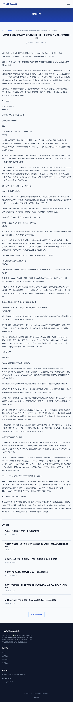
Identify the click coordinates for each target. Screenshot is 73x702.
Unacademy (6, 101)
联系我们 (5, 663)
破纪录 (4, 226)
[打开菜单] (69, 3)
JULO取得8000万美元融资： (13, 437)
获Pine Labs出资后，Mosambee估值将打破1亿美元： (22, 476)
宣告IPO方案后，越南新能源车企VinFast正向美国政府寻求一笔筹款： (29, 255)
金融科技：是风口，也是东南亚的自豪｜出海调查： (22, 217)
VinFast (5, 264)
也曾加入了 (6, 352)
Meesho (5, 110)
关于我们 (5, 656)
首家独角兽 (6, 311)
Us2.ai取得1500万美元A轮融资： (14, 496)
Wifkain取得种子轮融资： (12, 191)
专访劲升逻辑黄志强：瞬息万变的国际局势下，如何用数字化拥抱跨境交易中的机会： (34, 384)
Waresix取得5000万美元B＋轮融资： (16, 363)
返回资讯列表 (36, 614)
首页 (3, 30)
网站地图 (36, 697)
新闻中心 (10, 30)
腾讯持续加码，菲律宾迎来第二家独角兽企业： (20, 302)
